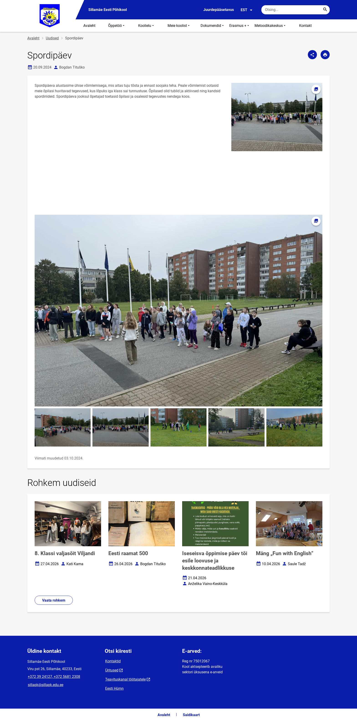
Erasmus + (239, 25)
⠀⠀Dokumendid (210, 25)
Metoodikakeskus (270, 25)
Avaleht (33, 38)
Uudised (52, 38)
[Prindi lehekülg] (325, 54)
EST (247, 10)
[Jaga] (312, 54)
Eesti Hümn (114, 688)
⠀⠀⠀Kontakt (301, 25)
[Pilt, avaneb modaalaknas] (178, 311)
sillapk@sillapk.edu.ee (45, 685)
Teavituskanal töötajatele (125, 679)
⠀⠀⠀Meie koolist (175, 25)
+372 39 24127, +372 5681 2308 (54, 676)
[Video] (68, 183)
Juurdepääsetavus (218, 10)
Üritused (111, 670)
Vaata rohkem (53, 600)
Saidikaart (191, 715)
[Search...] (325, 10)
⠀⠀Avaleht (86, 25)
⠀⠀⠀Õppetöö (112, 25)
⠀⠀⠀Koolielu (142, 25)
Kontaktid (113, 661)
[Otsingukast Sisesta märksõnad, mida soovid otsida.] (295, 9)
